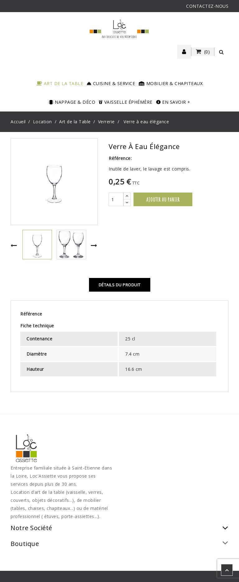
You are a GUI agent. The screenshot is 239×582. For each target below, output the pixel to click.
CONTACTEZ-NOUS (207, 6)
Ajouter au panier (163, 199)
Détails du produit (120, 285)
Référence (31, 314)
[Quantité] (116, 199)
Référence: (120, 158)
